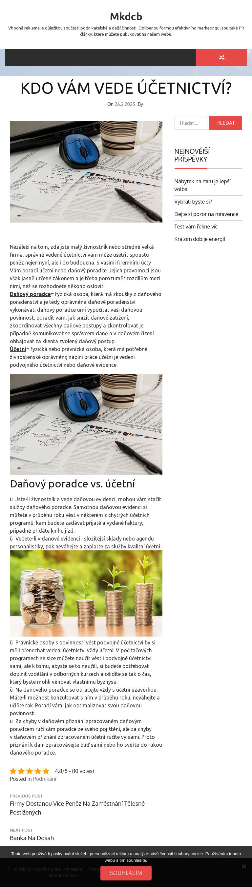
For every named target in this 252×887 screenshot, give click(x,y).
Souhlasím (126, 873)
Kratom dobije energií (200, 239)
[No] (244, 866)
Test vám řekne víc (196, 226)
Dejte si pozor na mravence (207, 214)
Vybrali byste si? (193, 201)
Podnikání (44, 779)
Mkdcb (126, 16)
